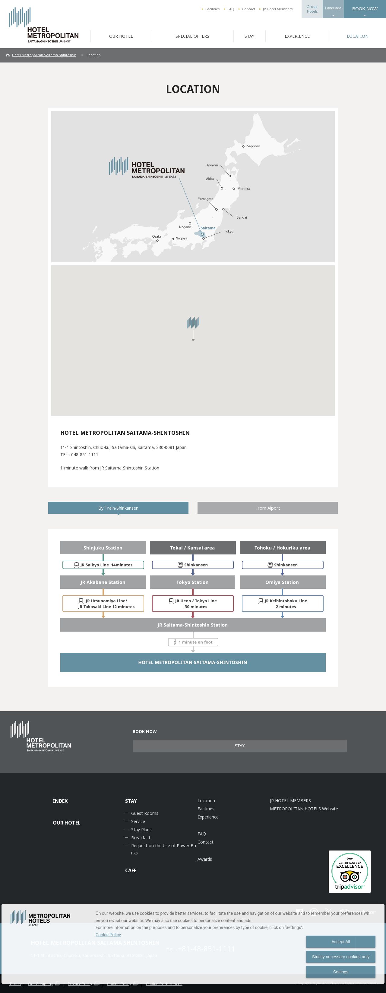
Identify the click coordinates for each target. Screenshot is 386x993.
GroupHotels (312, 9)
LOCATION (358, 36)
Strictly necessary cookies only (341, 956)
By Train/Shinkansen (118, 508)
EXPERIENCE (297, 36)
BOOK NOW (365, 8)
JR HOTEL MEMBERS (290, 800)
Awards (205, 859)
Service (138, 821)
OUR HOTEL (121, 36)
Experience (208, 817)
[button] (193, 329)
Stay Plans (141, 829)
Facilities (212, 9)
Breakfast (140, 838)
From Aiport (267, 508)
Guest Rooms (144, 813)
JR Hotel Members (278, 9)
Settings (341, 971)
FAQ (230, 9)
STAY (249, 36)
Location (206, 800)
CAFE (130, 870)
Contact (248, 9)
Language (333, 8)
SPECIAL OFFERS (192, 36)
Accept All (340, 941)
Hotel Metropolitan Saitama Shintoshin (44, 55)
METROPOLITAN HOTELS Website (304, 809)
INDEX (60, 801)
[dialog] (193, 944)
